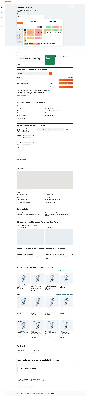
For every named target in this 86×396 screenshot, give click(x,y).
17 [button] (25, 35)
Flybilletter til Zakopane (23, 370)
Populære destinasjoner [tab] (30, 364)
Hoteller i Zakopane (39, 370)
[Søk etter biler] (1, 10)
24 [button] (25, 37)
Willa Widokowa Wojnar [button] (21, 284)
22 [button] (38, 35)
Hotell (22, 393)
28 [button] (35, 37)
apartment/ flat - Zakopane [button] (64, 332)
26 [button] (30, 37)
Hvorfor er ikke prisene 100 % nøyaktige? (45, 388)
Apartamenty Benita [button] (20, 331)
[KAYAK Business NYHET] (1, 20)
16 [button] (41, 32)
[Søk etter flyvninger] (1, 5)
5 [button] (30, 29)
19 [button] (30, 35)
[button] (2, 2)
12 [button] (30, 32)
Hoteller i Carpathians (39, 393)
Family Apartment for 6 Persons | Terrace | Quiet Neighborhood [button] (51, 286)
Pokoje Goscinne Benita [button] (21, 308)
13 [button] (33, 32)
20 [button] (33, 35)
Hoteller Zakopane (47, 393)
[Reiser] (1, 23)
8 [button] (38, 29)
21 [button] (35, 35)
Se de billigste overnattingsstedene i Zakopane (64, 294)
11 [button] (55, 29)
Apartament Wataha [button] (49, 331)
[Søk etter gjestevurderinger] (51, 129)
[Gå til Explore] (1, 15)
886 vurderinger (26, 13)
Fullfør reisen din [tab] (21, 364)
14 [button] (35, 32)
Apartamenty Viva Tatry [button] (64, 284)
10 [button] (25, 32)
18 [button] (27, 35)
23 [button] (41, 35)
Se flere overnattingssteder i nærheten (66, 270)
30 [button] (41, 37)
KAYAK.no (18, 393)
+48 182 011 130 (19, 11)
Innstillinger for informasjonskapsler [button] (23, 95)
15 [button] (38, 32)
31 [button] (25, 40)
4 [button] (55, 27)
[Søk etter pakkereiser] (1, 12)
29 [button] (38, 37)
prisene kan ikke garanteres (44, 380)
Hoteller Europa (26, 393)
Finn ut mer (48, 90)
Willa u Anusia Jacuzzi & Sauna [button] (37, 308)
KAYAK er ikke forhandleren (45, 384)
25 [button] (27, 37)
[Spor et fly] (1, 18)
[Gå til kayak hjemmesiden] (7, 1)
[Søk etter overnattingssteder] (1, 7)
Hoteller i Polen (32, 393)
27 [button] (33, 37)
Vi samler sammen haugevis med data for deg (45, 386)
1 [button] (38, 27)
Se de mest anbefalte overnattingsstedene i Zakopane (63, 317)
